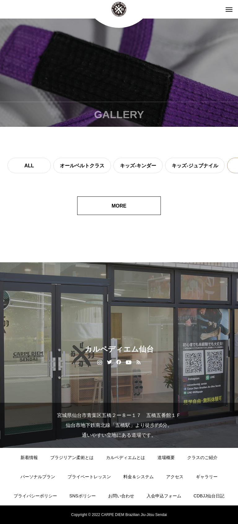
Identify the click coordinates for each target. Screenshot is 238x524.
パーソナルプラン (37, 476)
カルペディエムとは (125, 457)
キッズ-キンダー (138, 165)
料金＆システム (138, 476)
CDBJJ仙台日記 (209, 495)
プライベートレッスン (89, 476)
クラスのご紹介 (202, 457)
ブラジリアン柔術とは (72, 457)
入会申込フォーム (164, 495)
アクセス (174, 476)
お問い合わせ (121, 495)
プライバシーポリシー (35, 495)
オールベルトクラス (82, 165)
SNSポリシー (82, 495)
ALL (29, 165)
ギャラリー (207, 476)
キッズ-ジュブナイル (195, 165)
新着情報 (29, 457)
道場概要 (166, 457)
